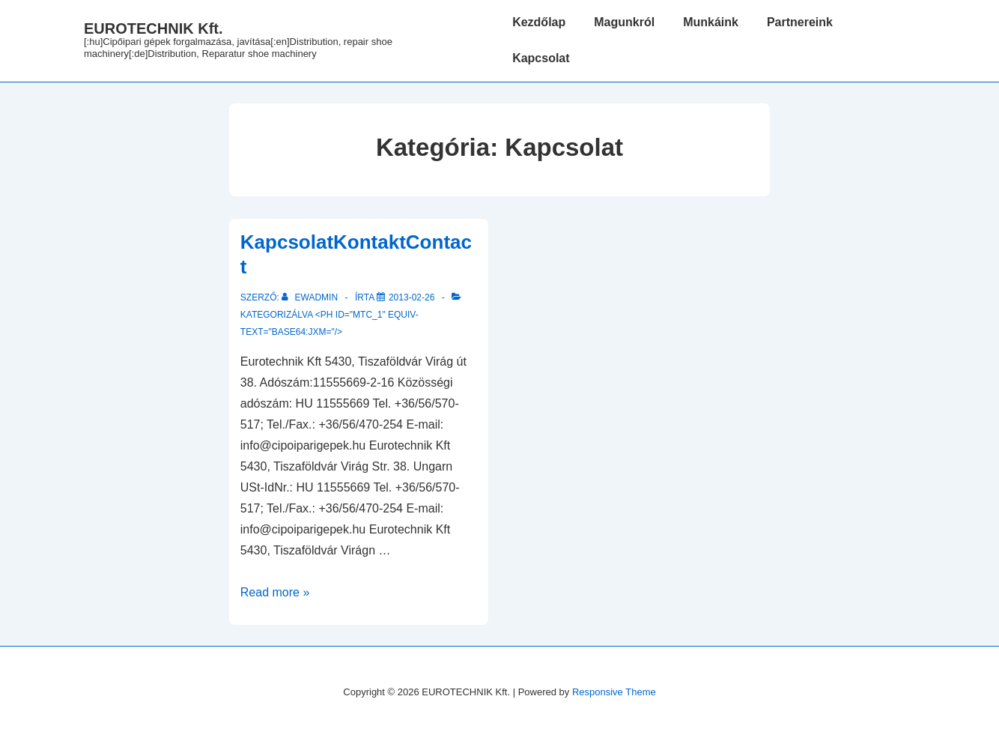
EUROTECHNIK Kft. (153, 28)
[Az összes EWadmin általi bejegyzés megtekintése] (311, 297)
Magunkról (624, 22)
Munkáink (710, 22)
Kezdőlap (538, 22)
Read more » (275, 592)
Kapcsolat (540, 58)
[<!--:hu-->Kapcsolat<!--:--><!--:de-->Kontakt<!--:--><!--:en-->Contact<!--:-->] (411, 297)
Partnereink (800, 22)
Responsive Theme (614, 692)
